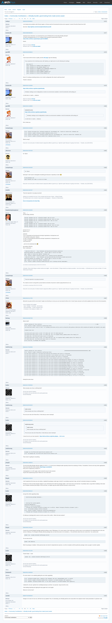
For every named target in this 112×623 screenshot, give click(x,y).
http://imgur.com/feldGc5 (46, 467)
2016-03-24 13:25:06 (27, 85)
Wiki (84, 2)
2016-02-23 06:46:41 (27, 21)
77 (27, 18)
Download (107, 2)
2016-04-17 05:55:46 (27, 385)
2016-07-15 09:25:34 (27, 595)
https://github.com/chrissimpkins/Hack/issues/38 (39, 26)
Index (6, 9)
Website (8, 144)
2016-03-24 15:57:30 (27, 150)
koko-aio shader (36, 46)
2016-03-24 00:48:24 (27, 52)
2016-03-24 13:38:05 (27, 106)
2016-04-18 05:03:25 (27, 448)
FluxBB (105, 617)
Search (14, 9)
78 (30, 18)
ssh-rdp (33, 44)
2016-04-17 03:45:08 (27, 347)
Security (95, 2)
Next (34, 18)
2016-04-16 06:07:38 (27, 318)
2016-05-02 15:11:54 (27, 550)
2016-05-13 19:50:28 (27, 572)
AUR (101, 2)
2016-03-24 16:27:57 (27, 190)
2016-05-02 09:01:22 (27, 491)
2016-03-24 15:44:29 (27, 128)
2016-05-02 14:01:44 (27, 527)
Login (23, 9)
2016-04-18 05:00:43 (27, 420)
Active (99, 11)
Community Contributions (18, 16)
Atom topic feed (103, 615)
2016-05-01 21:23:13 (27, 478)
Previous (10, 18)
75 (22, 18)
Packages (71, 2)
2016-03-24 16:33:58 (27, 275)
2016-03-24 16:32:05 (27, 210)
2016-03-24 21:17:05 (27, 298)
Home (65, 2)
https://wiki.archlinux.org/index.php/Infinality (33, 88)
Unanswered (104, 11)
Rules (9, 9)
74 (19, 18)
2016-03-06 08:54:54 (27, 32)
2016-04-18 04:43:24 (27, 405)
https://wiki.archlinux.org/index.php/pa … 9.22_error (52, 436)
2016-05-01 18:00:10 (27, 462)
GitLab (89, 2)
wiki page (46, 57)
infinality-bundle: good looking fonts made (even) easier (46, 16)
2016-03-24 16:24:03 (27, 167)
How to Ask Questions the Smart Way (31, 201)
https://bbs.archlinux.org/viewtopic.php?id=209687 (35, 38)
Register (19, 9)
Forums (78, 2)
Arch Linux (8, 2)
